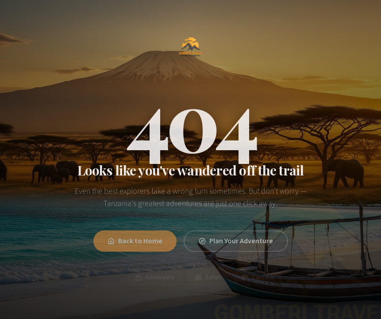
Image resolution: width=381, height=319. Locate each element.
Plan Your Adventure (236, 242)
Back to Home (135, 242)
